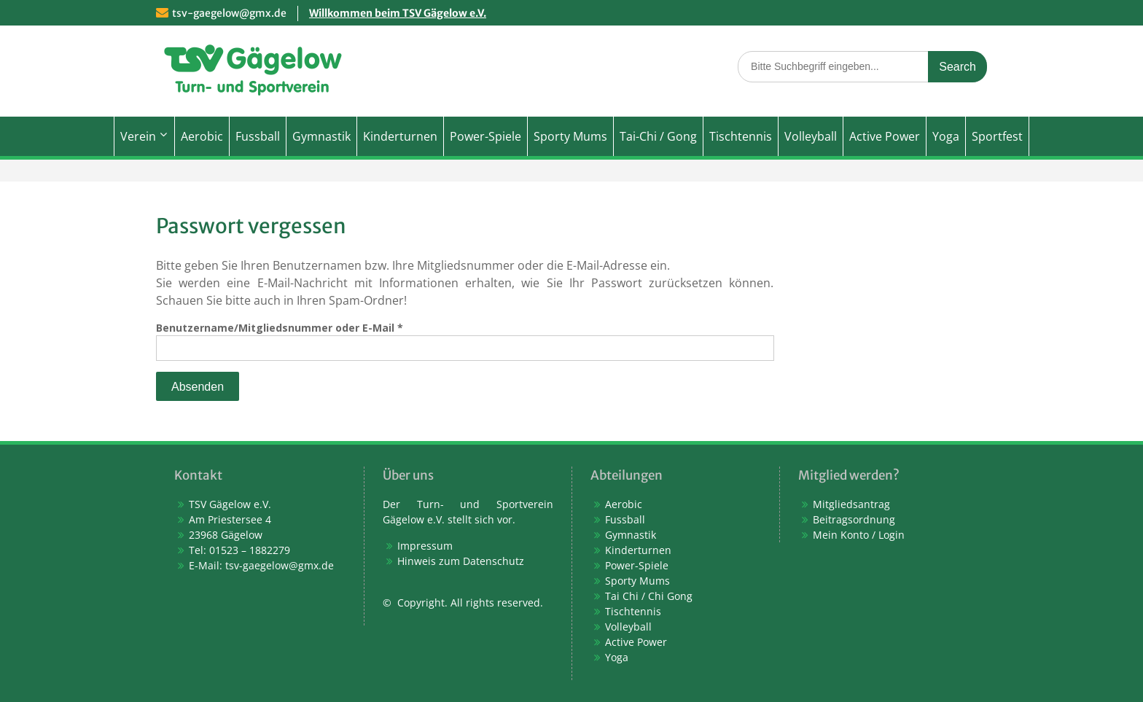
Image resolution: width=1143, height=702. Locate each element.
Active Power (884, 136)
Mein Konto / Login (859, 535)
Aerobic (202, 136)
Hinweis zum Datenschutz (460, 561)
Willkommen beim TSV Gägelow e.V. (397, 13)
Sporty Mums (570, 136)
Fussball (257, 136)
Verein (138, 136)
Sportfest (997, 136)
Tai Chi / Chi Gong (649, 596)
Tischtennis (740, 136)
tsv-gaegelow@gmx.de (229, 13)
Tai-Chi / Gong (658, 136)
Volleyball (810, 136)
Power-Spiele (485, 136)
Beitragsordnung (854, 519)
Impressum (425, 546)
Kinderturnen (400, 136)
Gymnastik (321, 136)
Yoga (945, 136)
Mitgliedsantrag (851, 504)
